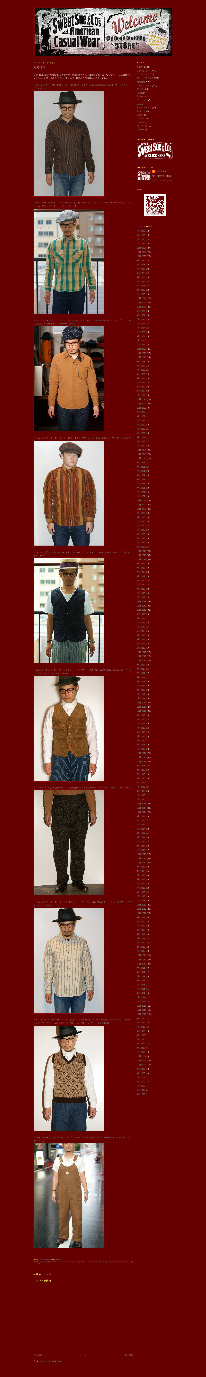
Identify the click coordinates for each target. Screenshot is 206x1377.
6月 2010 (141, 1031)
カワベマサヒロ (144, 107)
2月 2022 (141, 441)
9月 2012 (141, 917)
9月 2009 (141, 1069)
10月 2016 (141, 711)
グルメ (140, 89)
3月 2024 (141, 336)
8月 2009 (141, 1073)
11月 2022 (141, 403)
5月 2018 (141, 631)
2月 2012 (141, 947)
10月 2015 (141, 761)
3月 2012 (141, 942)
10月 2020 (141, 509)
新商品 (140, 67)
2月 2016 (141, 744)
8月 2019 (141, 568)
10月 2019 (141, 559)
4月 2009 (141, 1090)
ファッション (143, 70)
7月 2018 (141, 622)
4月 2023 (141, 382)
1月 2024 (141, 344)
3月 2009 (141, 1094)
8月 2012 (141, 921)
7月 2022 (141, 420)
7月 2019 (141, 572)
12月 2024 (141, 298)
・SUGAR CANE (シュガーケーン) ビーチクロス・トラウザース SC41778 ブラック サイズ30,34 (83, 787)
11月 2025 (141, 252)
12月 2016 (141, 702)
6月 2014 (141, 829)
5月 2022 (141, 429)
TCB (139, 93)
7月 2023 (141, 370)
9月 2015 (141, 765)
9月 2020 (141, 513)
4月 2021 (141, 483)
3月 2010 (141, 1043)
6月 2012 (141, 930)
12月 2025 (141, 248)
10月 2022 (141, 408)
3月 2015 (141, 791)
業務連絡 (141, 81)
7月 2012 (141, 925)
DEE (139, 104)
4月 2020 (141, 534)
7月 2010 (141, 1027)
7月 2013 (141, 875)
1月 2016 (141, 749)
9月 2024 (141, 311)
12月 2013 (141, 854)
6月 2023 (141, 374)
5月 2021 (141, 479)
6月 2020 (141, 525)
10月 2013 (141, 862)
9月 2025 (141, 260)
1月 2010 (141, 1052)
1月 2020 (141, 547)
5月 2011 (141, 984)
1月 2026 (141, 243)
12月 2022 (141, 399)
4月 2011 (141, 989)
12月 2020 (141, 500)
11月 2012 (141, 909)
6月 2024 (141, 323)
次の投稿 (38, 1355)
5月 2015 (141, 782)
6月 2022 (141, 425)
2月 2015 (141, 795)
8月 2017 (141, 669)
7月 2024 (141, 319)
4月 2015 (141, 787)
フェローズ (127, 1262)
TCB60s (140, 122)
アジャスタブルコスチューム (51, 1262)
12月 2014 (141, 803)
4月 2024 (141, 332)
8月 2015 (141, 770)
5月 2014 (141, 833)
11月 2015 (141, 757)
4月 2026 (141, 231)
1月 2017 (141, 698)
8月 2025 (141, 264)
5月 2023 (141, 378)
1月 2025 (141, 294)
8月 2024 (141, 315)
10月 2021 (141, 458)
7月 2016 (141, 723)
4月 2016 (141, 736)
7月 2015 (141, 774)
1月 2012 (141, 951)
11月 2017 (141, 656)
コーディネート (144, 85)
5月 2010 (141, 1035)
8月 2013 (141, 871)
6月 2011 (141, 980)
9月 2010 (141, 1018)
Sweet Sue (161, 171)
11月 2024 (141, 302)
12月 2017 (141, 652)
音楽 (139, 96)
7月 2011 (141, 976)
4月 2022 (141, 433)
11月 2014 (141, 808)
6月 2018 (141, 627)
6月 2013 (141, 879)
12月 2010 (141, 1006)
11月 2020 (141, 504)
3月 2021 (141, 488)
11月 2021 (141, 454)
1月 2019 (141, 597)
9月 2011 (141, 968)
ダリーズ (102, 1262)
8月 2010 (141, 1022)
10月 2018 (141, 610)
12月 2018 (141, 601)
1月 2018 (141, 648)
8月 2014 (141, 820)
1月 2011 (141, 1001)
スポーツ (141, 111)
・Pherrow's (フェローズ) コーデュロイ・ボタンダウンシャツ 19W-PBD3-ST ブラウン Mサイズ (82, 438)
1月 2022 (141, 445)
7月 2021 (141, 471)
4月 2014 (141, 837)
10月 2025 (141, 256)
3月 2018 (141, 639)
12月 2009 (141, 1056)
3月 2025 (141, 285)
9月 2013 (141, 867)
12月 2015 (141, 753)
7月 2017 (141, 673)
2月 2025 (141, 290)
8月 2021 (141, 467)
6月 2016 (141, 728)
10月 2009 (141, 1064)
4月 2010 (141, 1039)
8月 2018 (141, 618)
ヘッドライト (39, 1264)
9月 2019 (141, 563)
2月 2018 (141, 643)
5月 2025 (141, 277)
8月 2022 (141, 416)
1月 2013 (141, 900)
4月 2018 (141, 635)
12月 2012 (141, 905)
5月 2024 (141, 328)
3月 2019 (141, 589)
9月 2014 (141, 816)
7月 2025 (141, 269)
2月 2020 (141, 542)
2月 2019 (141, 593)
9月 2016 (141, 715)
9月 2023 (141, 361)
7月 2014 (141, 824)
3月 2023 (141, 386)
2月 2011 (141, 997)
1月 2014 (141, 850)
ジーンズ (141, 100)
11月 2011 (141, 959)
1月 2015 (141, 799)
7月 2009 (141, 1077)
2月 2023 (141, 391)
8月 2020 (141, 517)
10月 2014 (141, 812)
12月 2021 (141, 450)
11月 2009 (141, 1060)
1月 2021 (141, 496)
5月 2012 (141, 934)
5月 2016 (141, 732)
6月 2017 (141, 677)
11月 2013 (141, 858)
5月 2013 (141, 883)
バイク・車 (142, 126)
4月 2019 (141, 584)
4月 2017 (141, 685)
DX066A (140, 129)
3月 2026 (141, 235)
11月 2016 (141, 707)
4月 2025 (141, 281)
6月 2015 (141, 778)
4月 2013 (141, 888)
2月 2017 (141, 694)
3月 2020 (141, 538)
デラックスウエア (114, 1262)
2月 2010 (141, 1048)
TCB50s (140, 118)
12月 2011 (141, 955)
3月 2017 (141, 690)
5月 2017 (141, 681)
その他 (140, 115)
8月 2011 (141, 972)
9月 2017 (141, 665)
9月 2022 (141, 412)
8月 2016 (141, 719)
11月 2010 (141, 1010)
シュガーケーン (81, 1262)
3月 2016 (141, 740)
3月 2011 (141, 993)
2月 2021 (141, 492)
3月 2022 (141, 437)
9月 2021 (141, 462)
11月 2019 (141, 555)
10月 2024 (141, 307)
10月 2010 (141, 1014)
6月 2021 (141, 475)
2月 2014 (141, 846)
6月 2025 (141, 273)
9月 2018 (141, 614)
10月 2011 (141, 964)
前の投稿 (129, 1355)
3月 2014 (141, 841)
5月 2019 (141, 580)
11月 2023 (141, 353)
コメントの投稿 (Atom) (50, 1361)
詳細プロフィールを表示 (162, 181)
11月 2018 (141, 606)
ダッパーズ (93, 1262)
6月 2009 (141, 1081)
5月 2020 (141, 530)
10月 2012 (141, 913)
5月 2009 (141, 1086)
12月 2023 (141, 349)
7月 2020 (141, 521)
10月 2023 (141, 357)
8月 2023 (141, 366)
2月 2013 (141, 896)
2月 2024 (141, 340)
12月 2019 (141, 551)
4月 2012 (141, 938)
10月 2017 (141, 660)
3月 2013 (141, 892)
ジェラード (69, 1262)
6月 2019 (141, 576)
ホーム (83, 1355)
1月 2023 (141, 395)
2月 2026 (141, 239)
